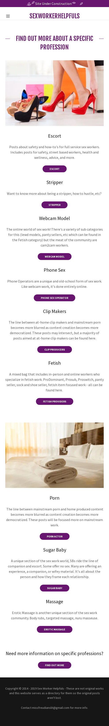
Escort (55, 169)
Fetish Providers (54, 401)
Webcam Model (54, 256)
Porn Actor (54, 536)
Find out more (54, 665)
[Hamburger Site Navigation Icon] (11, 16)
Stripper (54, 205)
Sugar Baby (54, 588)
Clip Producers (54, 349)
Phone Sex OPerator (54, 297)
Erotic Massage (54, 629)
